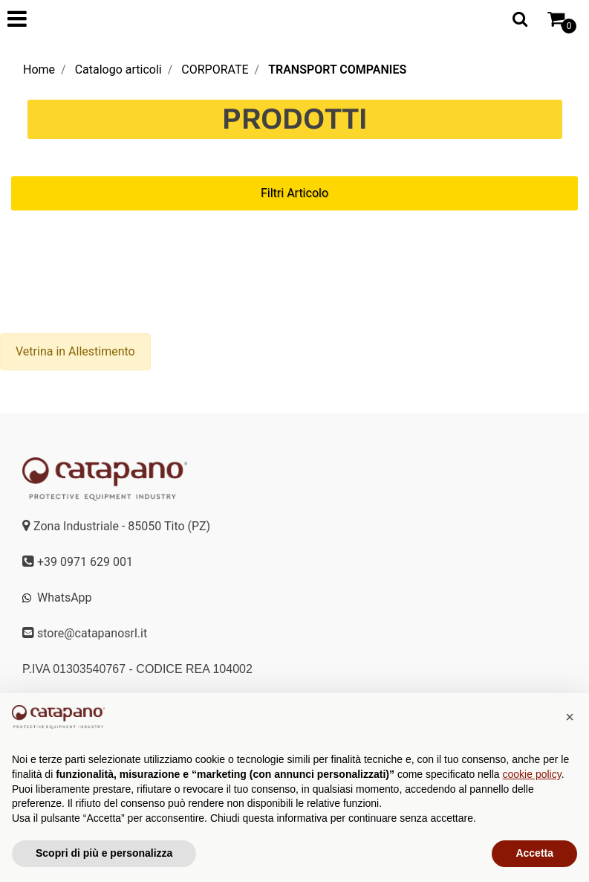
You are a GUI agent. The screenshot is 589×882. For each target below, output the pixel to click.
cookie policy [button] (532, 774)
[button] (570, 717)
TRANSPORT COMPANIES (337, 69)
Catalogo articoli (118, 69)
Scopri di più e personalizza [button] (104, 853)
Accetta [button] (534, 853)
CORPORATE (214, 69)
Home (39, 69)
